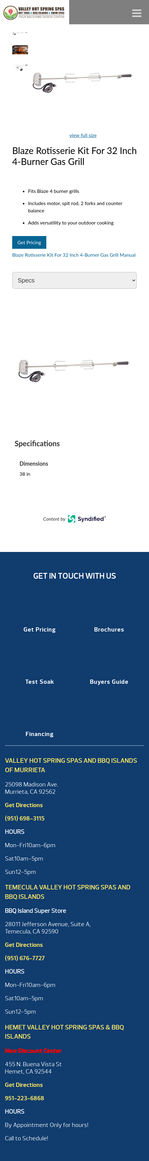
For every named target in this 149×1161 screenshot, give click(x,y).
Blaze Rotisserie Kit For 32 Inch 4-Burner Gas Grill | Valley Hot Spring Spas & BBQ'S (34, 12)
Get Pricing (29, 242)
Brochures (109, 629)
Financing (40, 734)
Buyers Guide (109, 682)
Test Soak (39, 682)
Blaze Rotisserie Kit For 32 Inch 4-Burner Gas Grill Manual (74, 255)
